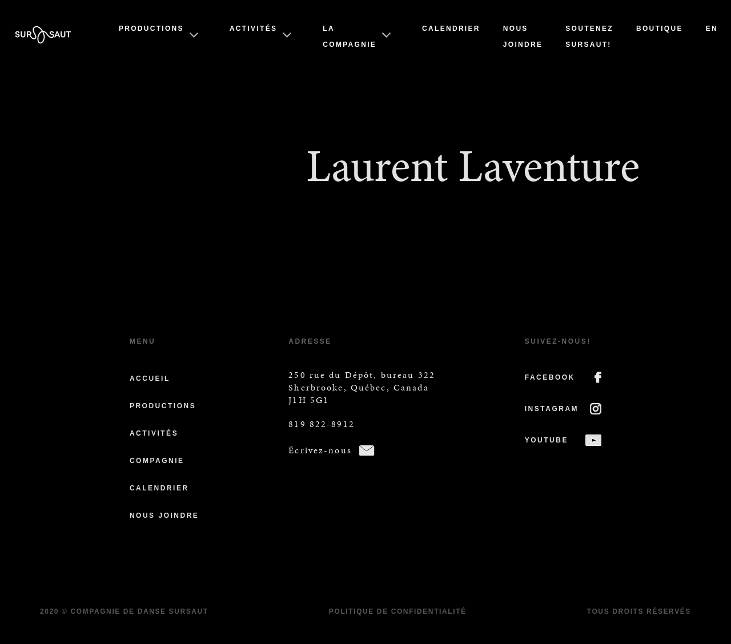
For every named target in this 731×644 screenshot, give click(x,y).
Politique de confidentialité (398, 611)
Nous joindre (164, 516)
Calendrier (451, 29)
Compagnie (157, 461)
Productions (151, 29)
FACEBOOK (550, 377)
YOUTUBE (546, 440)
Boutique (659, 29)
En (712, 29)
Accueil (150, 379)
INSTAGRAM (552, 409)
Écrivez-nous (320, 450)
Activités (253, 29)
